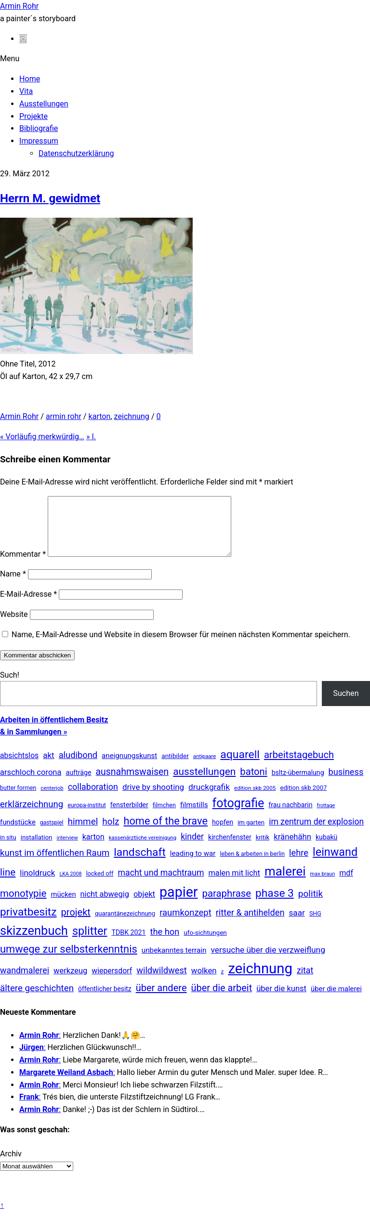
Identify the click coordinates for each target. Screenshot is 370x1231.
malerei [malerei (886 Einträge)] (285, 883)
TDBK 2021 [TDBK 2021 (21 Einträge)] (129, 944)
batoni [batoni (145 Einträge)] (253, 783)
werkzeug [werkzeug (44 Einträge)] (70, 982)
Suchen (345, 704)
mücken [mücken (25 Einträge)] (63, 906)
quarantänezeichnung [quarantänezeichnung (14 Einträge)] (125, 925)
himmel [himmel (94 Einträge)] (83, 832)
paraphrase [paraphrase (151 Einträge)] (226, 905)
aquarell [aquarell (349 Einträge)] (240, 766)
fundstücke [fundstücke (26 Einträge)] (18, 833)
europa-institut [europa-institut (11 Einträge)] (86, 816)
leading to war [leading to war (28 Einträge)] (193, 865)
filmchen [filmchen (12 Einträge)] (164, 816)
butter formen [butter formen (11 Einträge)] (18, 799)
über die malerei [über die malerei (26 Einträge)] (336, 1000)
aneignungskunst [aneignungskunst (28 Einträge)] (129, 767)
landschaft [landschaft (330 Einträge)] (140, 863)
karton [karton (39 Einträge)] (93, 848)
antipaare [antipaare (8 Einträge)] (204, 767)
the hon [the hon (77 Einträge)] (165, 943)
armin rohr (63, 416)
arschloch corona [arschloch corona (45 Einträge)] (31, 783)
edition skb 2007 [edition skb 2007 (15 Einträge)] (303, 799)
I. (91, 436)
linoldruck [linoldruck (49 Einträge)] (37, 884)
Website (14, 625)
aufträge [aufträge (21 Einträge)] (79, 784)
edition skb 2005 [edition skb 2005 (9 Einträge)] (255, 799)
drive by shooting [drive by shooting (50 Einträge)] (153, 798)
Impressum (38, 140)
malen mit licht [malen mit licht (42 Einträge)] (234, 884)
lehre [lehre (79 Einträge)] (298, 864)
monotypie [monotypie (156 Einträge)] (23, 905)
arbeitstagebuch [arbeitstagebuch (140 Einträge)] (299, 766)
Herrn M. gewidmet (50, 198)
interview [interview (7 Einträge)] (67, 849)
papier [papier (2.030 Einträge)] (178, 903)
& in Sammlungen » (33, 743)
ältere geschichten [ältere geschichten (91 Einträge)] (37, 1000)
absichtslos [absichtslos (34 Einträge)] (19, 767)
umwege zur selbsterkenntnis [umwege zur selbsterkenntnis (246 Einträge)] (68, 961)
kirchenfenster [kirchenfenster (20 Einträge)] (229, 848)
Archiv (11, 1165)
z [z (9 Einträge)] (222, 983)
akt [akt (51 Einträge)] (48, 767)
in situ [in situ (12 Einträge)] (8, 848)
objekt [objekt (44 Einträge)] (144, 905)
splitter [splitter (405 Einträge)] (89, 942)
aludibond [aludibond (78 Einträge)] (78, 766)
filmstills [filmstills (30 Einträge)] (194, 816)
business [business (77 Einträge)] (346, 783)
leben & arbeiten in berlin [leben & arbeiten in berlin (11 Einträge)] (252, 865)
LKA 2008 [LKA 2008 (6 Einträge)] (70, 885)
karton (99, 416)
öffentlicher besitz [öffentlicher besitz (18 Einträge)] (105, 1000)
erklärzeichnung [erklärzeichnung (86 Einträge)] (31, 816)
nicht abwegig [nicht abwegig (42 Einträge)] (104, 905)
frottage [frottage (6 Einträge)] (326, 817)
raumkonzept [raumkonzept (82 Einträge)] (185, 924)
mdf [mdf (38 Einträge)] (346, 884)
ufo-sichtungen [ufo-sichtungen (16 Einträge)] (205, 944)
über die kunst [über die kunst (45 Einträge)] (281, 1000)
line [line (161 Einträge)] (7, 884)
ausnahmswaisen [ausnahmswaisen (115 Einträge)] (132, 783)
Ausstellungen (43, 103)
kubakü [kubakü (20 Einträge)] (326, 848)
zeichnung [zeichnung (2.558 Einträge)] (260, 980)
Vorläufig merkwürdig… (42, 436)
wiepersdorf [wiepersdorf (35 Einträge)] (112, 982)
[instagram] (23, 38)
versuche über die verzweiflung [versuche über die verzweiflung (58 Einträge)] (268, 961)
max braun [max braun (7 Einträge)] (322, 885)
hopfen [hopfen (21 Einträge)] (222, 834)
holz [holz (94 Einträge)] (110, 832)
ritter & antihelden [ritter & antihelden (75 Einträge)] (250, 924)
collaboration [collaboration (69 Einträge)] (93, 798)
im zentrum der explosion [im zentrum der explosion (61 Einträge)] (316, 833)
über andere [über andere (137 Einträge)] (161, 999)
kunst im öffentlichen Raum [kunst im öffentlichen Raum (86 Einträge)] (54, 864)
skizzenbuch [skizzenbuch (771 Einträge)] (34, 942)
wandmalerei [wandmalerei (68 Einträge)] (24, 982)
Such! (9, 686)
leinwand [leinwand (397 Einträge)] (335, 863)
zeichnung (131, 416)
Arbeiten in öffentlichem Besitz (54, 731)
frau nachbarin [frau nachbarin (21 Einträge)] (290, 816)
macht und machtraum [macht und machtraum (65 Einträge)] (161, 884)
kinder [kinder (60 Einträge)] (192, 848)
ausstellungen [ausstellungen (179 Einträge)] (204, 783)
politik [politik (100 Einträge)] (310, 905)
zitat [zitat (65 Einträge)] (305, 982)
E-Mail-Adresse (28, 605)
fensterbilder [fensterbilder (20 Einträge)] (129, 816)
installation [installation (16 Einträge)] (37, 848)
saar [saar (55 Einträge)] (296, 924)
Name (13, 585)
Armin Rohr (19, 416)
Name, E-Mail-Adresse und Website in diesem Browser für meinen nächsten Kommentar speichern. (181, 646)
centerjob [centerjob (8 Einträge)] (51, 799)
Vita (26, 91)
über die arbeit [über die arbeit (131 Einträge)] (221, 999)
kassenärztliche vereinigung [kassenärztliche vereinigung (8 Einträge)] (142, 849)
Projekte (33, 116)
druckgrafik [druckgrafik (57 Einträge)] (209, 798)
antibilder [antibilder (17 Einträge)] (175, 767)
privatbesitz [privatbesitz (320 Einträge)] (28, 923)
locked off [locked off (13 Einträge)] (99, 885)
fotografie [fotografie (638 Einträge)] (238, 815)
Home (29, 78)
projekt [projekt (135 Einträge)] (76, 924)
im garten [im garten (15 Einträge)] (251, 834)
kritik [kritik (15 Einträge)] (263, 848)
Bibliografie (38, 128)
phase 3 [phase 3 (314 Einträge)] (274, 904)
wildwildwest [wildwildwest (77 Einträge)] (161, 982)
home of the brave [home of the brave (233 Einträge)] (165, 832)
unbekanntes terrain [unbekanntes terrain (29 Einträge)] (174, 961)
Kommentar (23, 565)
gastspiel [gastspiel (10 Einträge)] (52, 834)
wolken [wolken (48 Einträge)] (204, 982)
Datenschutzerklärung (76, 153)
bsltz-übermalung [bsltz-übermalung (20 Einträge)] (298, 784)
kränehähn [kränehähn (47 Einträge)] (292, 848)
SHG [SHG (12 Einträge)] (315, 925)
